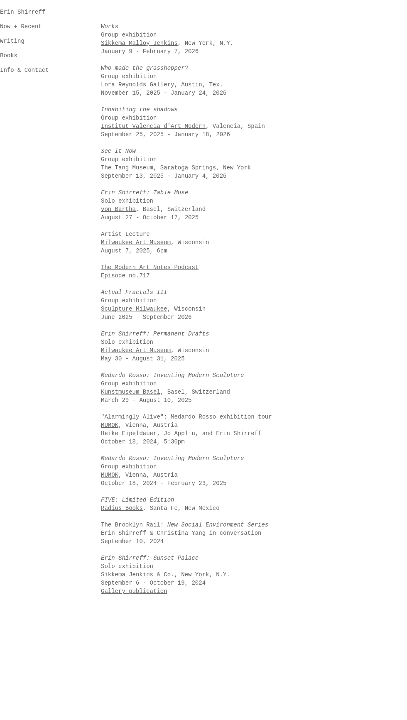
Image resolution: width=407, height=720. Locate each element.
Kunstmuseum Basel (130, 392)
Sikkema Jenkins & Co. (137, 574)
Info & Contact (24, 70)
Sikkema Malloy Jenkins (139, 43)
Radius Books (122, 508)
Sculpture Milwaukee (134, 309)
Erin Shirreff (22, 12)
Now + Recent (21, 26)
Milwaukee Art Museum (136, 350)
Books (8, 55)
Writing (12, 41)
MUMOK (109, 475)
